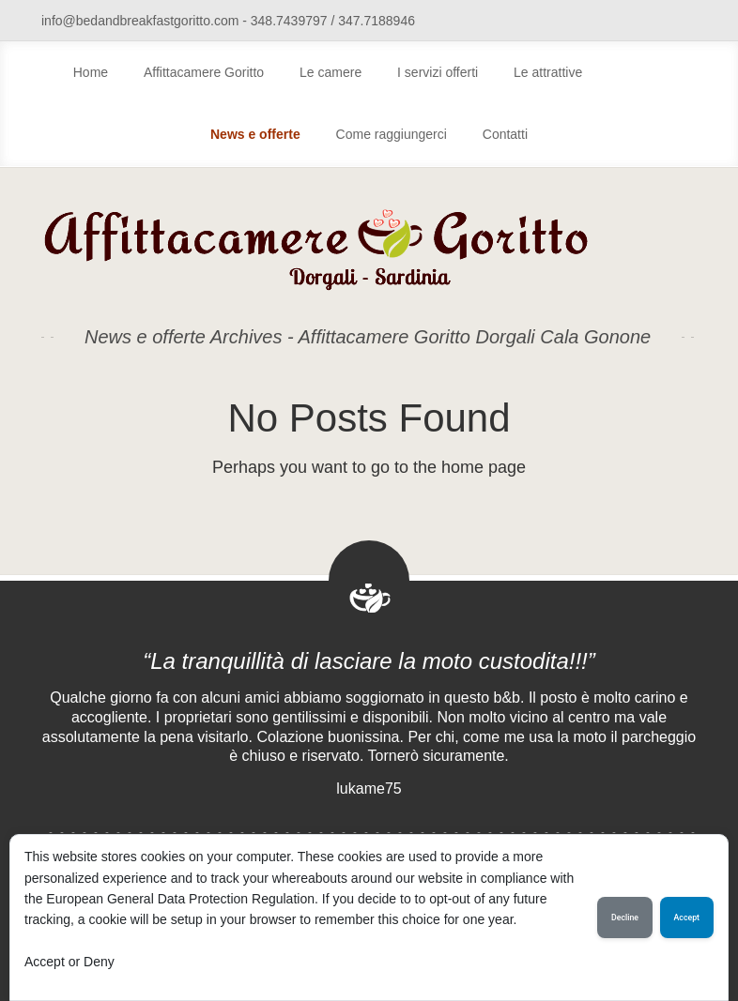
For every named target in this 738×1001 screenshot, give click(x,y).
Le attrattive (548, 72)
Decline (624, 917)
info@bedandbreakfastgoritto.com (139, 20)
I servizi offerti (437, 72)
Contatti (505, 134)
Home (90, 72)
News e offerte (255, 134)
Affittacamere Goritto (204, 72)
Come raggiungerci (391, 134)
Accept (687, 917)
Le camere (330, 72)
